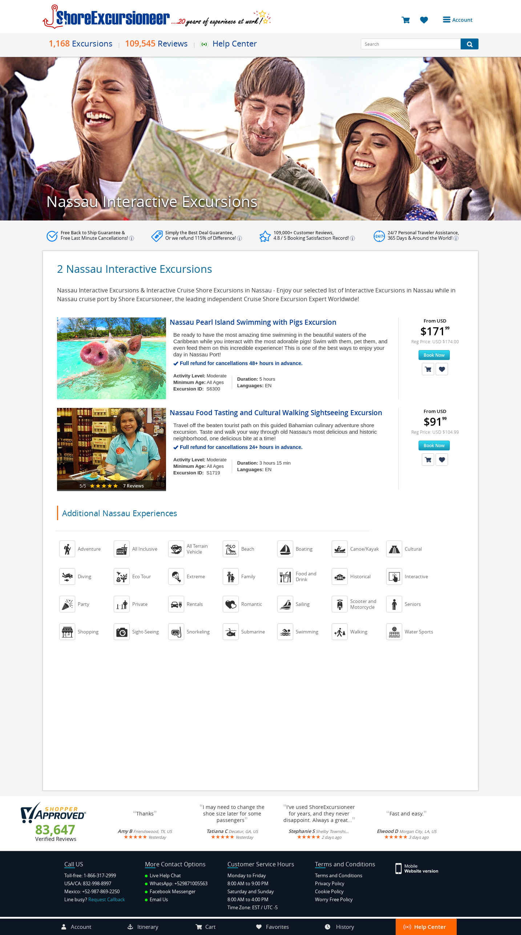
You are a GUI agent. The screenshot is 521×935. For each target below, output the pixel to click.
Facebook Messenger (170, 891)
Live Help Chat (163, 875)
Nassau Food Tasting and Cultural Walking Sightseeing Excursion (276, 412)
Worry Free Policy (334, 899)
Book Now (434, 355)
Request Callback (106, 899)
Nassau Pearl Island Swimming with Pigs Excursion (253, 322)
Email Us (156, 899)
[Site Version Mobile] (420, 868)
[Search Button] (469, 44)
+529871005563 (190, 883)
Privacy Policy (329, 883)
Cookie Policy (329, 891)
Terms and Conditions (338, 875)
